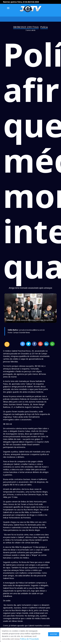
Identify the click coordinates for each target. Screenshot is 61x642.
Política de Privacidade (29, 639)
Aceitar (53, 634)
